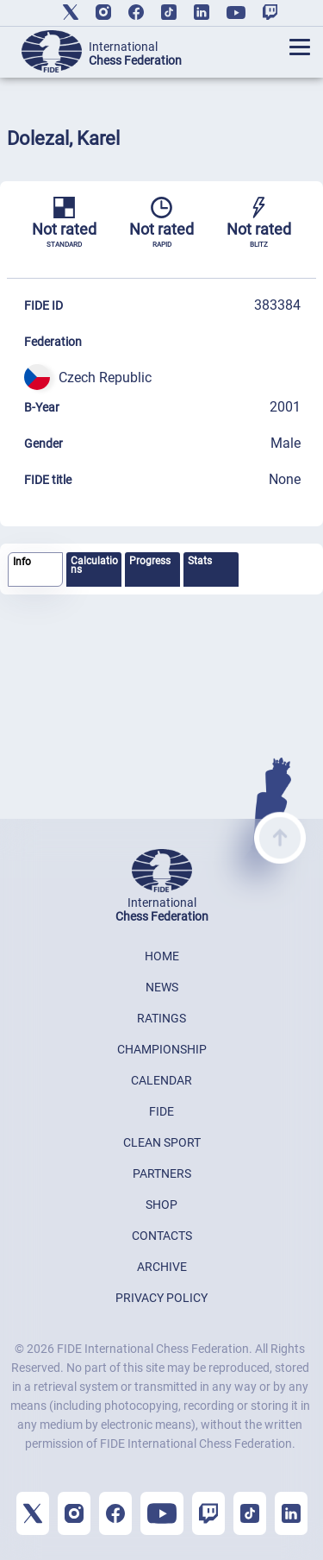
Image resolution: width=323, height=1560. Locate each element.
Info (22, 562)
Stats (200, 561)
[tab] (35, 570)
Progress (150, 561)
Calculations (94, 565)
